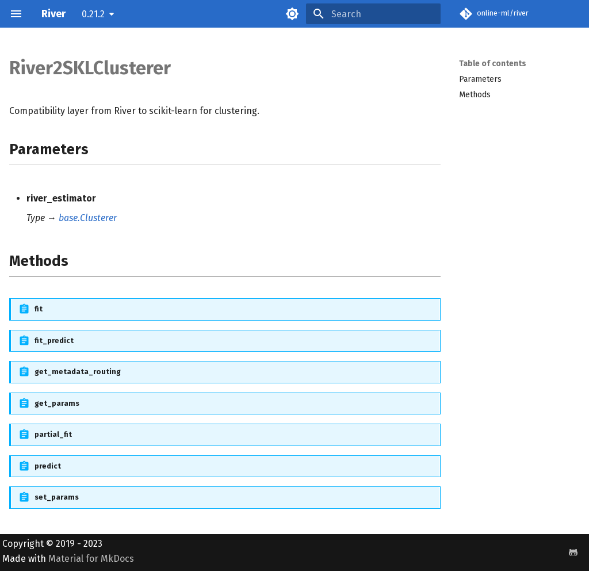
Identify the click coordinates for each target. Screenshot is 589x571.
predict (48, 466)
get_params (57, 403)
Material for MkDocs (91, 558)
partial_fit (53, 434)
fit (39, 308)
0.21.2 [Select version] (93, 14)
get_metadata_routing (78, 371)
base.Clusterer (88, 217)
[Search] (373, 13)
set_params (57, 497)
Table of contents (492, 63)
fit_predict (54, 340)
